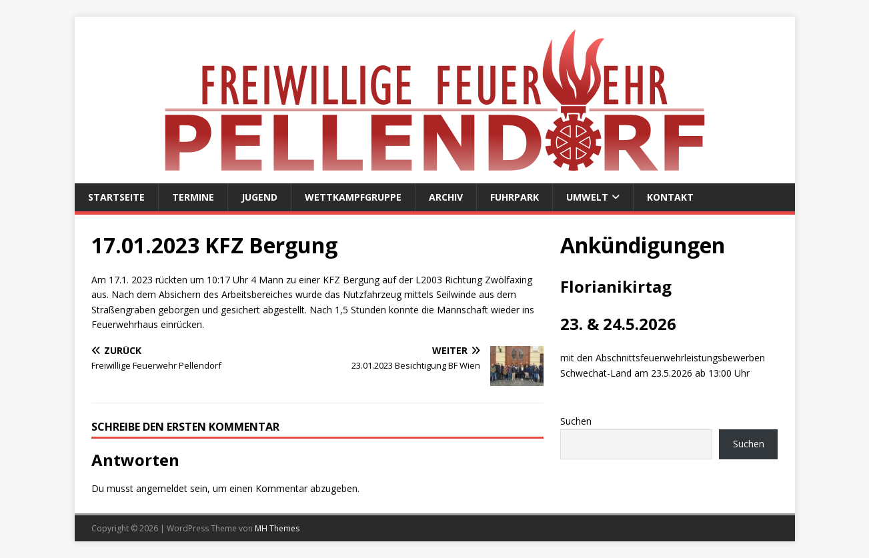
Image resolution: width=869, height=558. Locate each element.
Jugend (259, 197)
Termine (193, 197)
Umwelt (587, 197)
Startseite (116, 197)
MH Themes (277, 528)
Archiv (446, 197)
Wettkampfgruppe (353, 197)
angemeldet (161, 488)
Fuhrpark (514, 197)
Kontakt (670, 197)
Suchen (576, 421)
